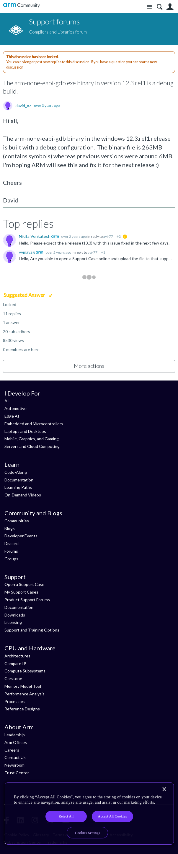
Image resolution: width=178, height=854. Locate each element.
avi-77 (108, 236)
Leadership (14, 734)
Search (159, 7)
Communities (16, 520)
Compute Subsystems (24, 670)
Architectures (17, 655)
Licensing (13, 622)
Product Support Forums (27, 599)
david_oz (23, 105)
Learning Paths (18, 487)
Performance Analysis (24, 693)
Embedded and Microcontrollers (33, 423)
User (170, 7)
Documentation (18, 479)
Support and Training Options (31, 629)
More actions (89, 366)
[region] (89, 813)
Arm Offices (15, 742)
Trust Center (16, 772)
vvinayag (27, 252)
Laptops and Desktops (25, 431)
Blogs (9, 528)
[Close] (164, 789)
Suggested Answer (25, 295)
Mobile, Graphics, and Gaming (31, 438)
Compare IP (15, 663)
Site (149, 7)
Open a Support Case (24, 584)
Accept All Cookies (112, 816)
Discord (11, 543)
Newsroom (14, 764)
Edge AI (11, 415)
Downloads (14, 614)
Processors (14, 701)
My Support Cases (21, 591)
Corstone (13, 678)
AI (6, 400)
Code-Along (15, 472)
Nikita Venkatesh (35, 236)
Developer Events (20, 535)
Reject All (66, 816)
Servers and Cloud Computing (32, 446)
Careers (11, 749)
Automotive (15, 408)
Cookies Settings (87, 833)
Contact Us (15, 757)
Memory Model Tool (22, 686)
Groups (11, 558)
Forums (11, 551)
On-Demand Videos (22, 494)
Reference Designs (22, 708)
